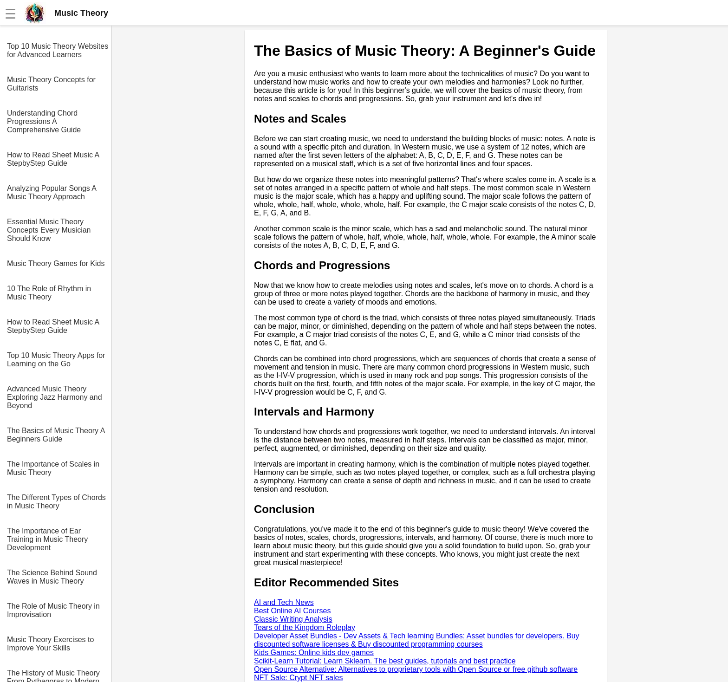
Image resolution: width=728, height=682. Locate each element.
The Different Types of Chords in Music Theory (56, 502)
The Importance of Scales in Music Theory (53, 468)
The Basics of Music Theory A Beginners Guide (55, 435)
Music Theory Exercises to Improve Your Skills (50, 644)
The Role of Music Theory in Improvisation (53, 610)
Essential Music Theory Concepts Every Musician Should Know (49, 230)
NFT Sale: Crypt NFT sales (298, 678)
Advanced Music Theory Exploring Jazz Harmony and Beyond (54, 397)
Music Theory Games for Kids (55, 263)
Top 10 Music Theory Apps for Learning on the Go (56, 359)
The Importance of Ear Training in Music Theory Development (47, 539)
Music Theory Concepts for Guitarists (51, 84)
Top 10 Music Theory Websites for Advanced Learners (57, 50)
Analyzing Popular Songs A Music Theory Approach (51, 192)
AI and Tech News (284, 602)
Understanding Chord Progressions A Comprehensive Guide (44, 121)
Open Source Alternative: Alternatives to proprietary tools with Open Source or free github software (416, 669)
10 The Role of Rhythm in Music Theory (49, 293)
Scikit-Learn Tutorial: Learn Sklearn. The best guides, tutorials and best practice (385, 661)
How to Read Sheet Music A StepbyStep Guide (53, 159)
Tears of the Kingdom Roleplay (304, 627)
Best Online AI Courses (292, 611)
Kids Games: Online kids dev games (314, 652)
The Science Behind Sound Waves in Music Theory (52, 577)
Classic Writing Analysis (293, 619)
